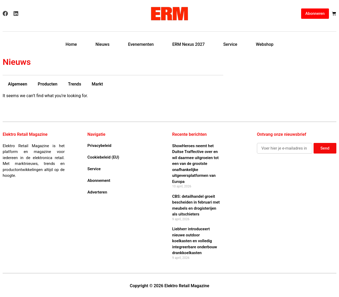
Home (71, 44)
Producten (47, 84)
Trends (74, 84)
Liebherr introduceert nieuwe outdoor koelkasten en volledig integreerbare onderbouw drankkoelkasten (194, 241)
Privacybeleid (99, 145)
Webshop (265, 44)
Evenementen (141, 44)
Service (230, 44)
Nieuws (102, 44)
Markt (97, 84)
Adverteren (97, 192)
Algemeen (17, 84)
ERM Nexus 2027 (188, 44)
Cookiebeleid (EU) (103, 157)
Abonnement (98, 180)
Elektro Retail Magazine (25, 134)
